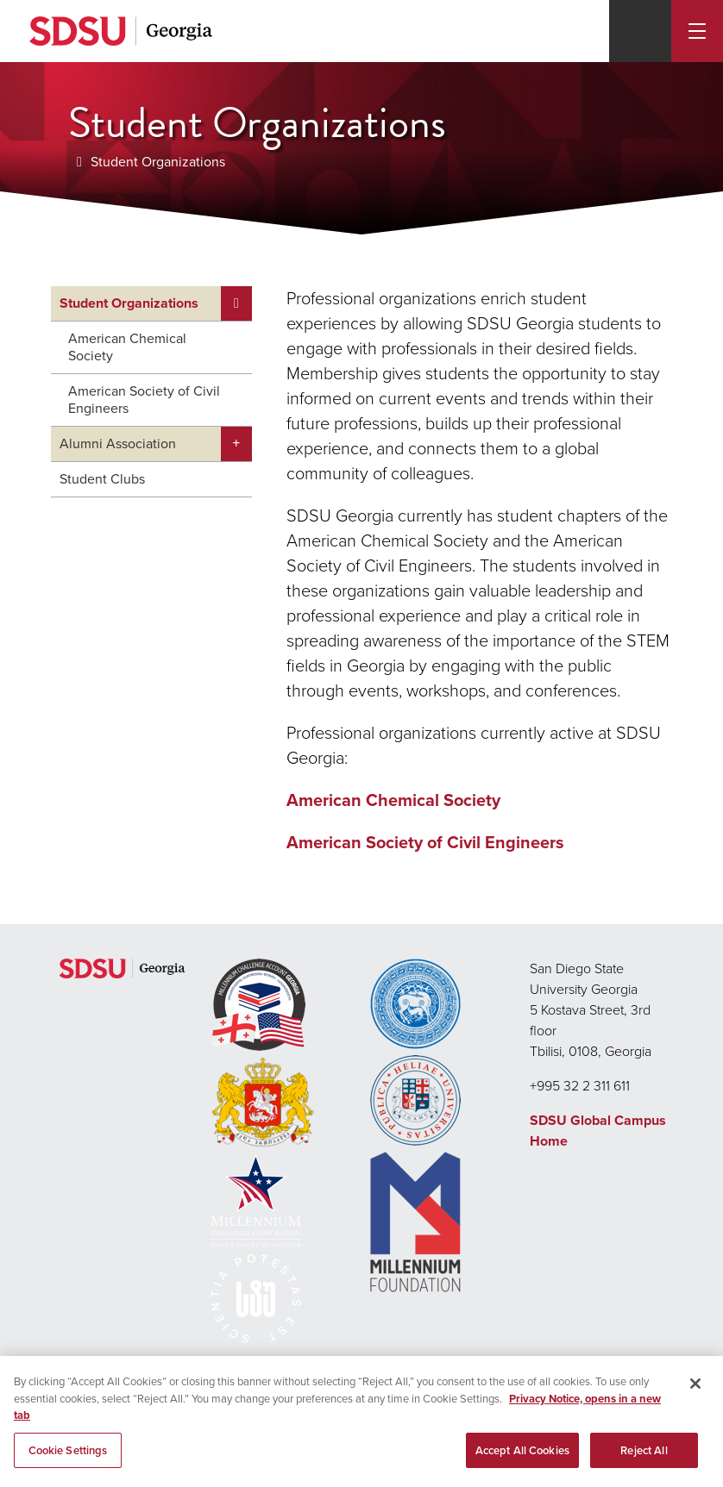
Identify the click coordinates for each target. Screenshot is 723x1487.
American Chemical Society (127, 347)
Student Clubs (102, 479)
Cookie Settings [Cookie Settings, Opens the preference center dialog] (68, 1451)
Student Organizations (158, 162)
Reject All (643, 1451)
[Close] (695, 1385)
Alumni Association (118, 443)
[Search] (640, 31)
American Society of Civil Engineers (144, 399)
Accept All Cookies (522, 1451)
